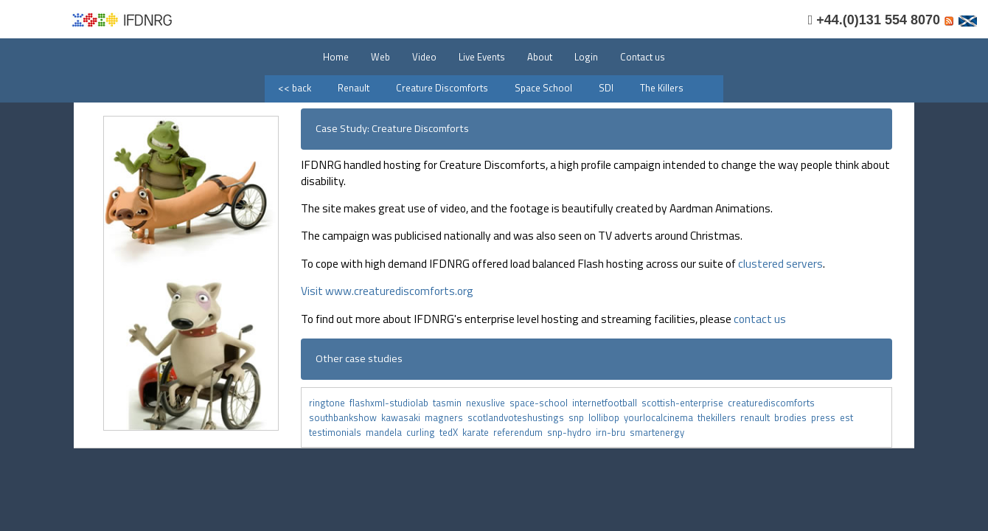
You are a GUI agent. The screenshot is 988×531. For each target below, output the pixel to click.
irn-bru (613, 432)
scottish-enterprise (684, 402)
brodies (792, 417)
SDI (606, 87)
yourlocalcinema (660, 417)
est (847, 417)
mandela (386, 432)
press (825, 417)
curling (422, 432)
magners (446, 417)
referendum (520, 432)
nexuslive (487, 402)
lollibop (606, 417)
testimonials (337, 432)
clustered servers (780, 263)
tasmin (449, 402)
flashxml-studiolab (391, 402)
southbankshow (345, 417)
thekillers (718, 417)
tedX (450, 432)
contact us (760, 318)
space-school (540, 402)
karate (477, 432)
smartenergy (658, 432)
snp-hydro (571, 432)
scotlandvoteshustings (517, 417)
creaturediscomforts (772, 402)
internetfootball (606, 402)
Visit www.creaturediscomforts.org (387, 290)
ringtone (327, 402)
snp (578, 417)
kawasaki (403, 417)
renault (757, 417)
